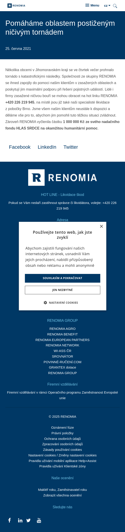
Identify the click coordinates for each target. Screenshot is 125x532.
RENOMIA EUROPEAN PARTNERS (63, 340)
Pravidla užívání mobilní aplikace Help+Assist (62, 461)
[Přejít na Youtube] (39, 520)
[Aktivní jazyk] (107, 6)
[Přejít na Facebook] (9, 520)
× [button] (101, 226)
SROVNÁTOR (62, 356)
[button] (62, 302)
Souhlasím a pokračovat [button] (62, 278)
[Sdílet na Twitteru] (71, 147)
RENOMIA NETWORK (62, 345)
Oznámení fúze (62, 427)
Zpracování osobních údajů (62, 444)
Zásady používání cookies (62, 449)
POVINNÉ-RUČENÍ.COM (62, 362)
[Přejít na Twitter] (28, 520)
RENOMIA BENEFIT (62, 334)
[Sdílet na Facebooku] (20, 147)
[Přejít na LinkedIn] (20, 520)
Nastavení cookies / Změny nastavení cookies (62, 455)
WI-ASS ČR (62, 351)
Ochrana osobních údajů (62, 439)
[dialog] (62, 266)
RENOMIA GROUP (62, 373)
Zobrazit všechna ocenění (62, 495)
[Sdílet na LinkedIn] (47, 147)
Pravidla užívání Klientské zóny (62, 466)
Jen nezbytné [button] (62, 290)
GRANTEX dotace (62, 367)
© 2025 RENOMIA (62, 416)
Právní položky (62, 433)
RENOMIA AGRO (62, 329)
